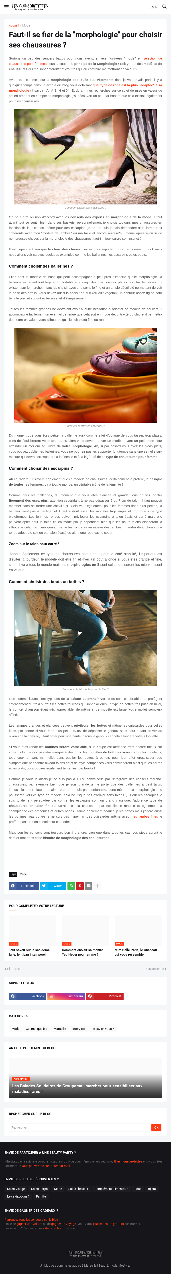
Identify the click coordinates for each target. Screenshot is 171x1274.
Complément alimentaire (111, 1189)
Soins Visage (16, 1189)
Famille (41, 1196)
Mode (26, 25)
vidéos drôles (52, 1228)
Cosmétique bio (36, 1029)
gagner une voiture (29, 1224)
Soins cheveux (78, 1189)
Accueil (14, 25)
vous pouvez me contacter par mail (46, 1166)
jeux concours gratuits (108, 1224)
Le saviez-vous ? (103, 1029)
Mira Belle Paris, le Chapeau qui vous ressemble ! (136, 952)
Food (138, 1189)
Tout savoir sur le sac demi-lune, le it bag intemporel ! (29, 952)
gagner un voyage (63, 1224)
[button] (6, 7)
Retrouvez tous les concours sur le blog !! (32, 1219)
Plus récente (15, 969)
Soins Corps (39, 1189)
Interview (78, 1029)
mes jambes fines (144, 816)
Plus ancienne (154, 969)
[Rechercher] (80, 1127)
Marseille (60, 1029)
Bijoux (152, 1189)
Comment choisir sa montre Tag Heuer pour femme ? (82, 952)
